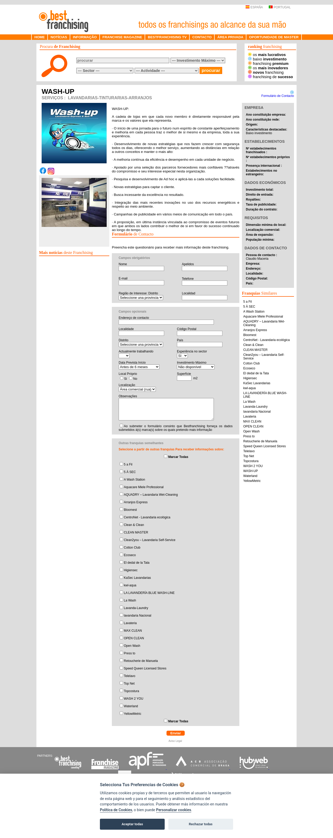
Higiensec (131, 570)
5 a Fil (128, 464)
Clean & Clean (134, 525)
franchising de (270, 77)
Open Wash (132, 646)
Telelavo (129, 676)
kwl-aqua (130, 585)
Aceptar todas (132, 824)
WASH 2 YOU (133, 698)
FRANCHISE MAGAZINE (122, 37)
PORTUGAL (280, 7)
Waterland (131, 706)
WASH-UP (250, 471)
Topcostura (131, 691)
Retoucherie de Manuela (141, 661)
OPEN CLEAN (134, 638)
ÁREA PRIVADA (230, 37)
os (267, 55)
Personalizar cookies (173, 810)
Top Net (129, 683)
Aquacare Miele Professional (144, 487)
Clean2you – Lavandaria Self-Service (149, 540)
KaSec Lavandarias (137, 578)
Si (125, 379)
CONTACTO (202, 37)
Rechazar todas (201, 824)
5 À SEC (130, 472)
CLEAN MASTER (136, 532)
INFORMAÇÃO (85, 37)
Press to (129, 653)
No (135, 379)
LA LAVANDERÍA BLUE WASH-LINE (149, 593)
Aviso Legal (176, 741)
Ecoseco (130, 555)
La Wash (130, 600)
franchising (268, 63)
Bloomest (130, 510)
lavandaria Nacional (137, 615)
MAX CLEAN (133, 630)
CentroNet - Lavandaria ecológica (147, 517)
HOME (39, 37)
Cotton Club (132, 547)
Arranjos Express (136, 502)
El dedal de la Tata (137, 562)
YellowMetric (132, 714)
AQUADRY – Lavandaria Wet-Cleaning (151, 494)
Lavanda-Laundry (136, 608)
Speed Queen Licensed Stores (145, 668)
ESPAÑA (254, 7)
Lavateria (130, 623)
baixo (267, 59)
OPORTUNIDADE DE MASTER (273, 37)
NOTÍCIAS (58, 37)
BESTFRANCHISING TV (167, 37)
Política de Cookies (116, 810)
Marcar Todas (178, 457)
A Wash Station (134, 479)
